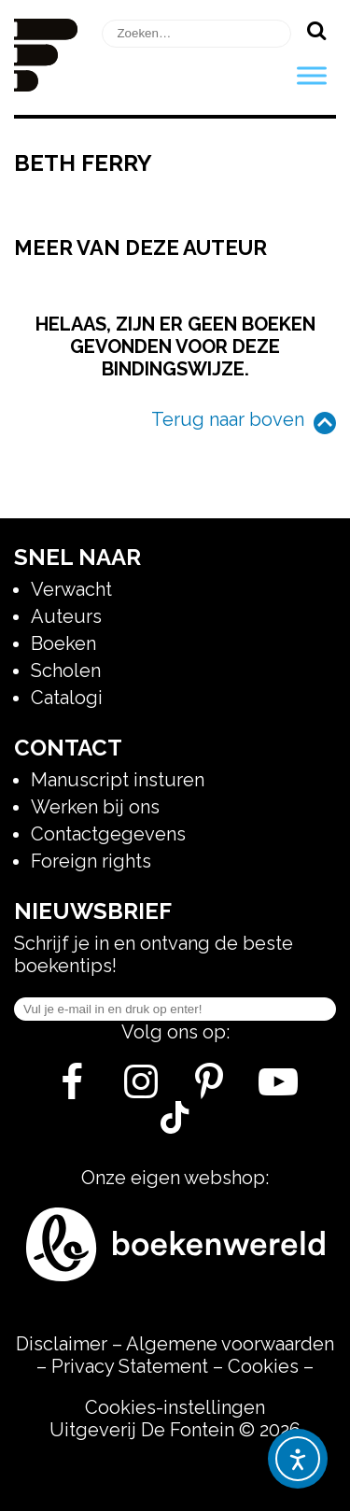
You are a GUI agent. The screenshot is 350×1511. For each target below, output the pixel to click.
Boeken (63, 643)
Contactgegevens (108, 834)
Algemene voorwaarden (230, 1344)
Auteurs (66, 616)
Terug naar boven (227, 419)
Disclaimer (61, 1344)
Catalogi (67, 697)
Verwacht (71, 589)
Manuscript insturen (117, 780)
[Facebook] (71, 1089)
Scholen (66, 670)
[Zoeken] (316, 30)
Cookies (263, 1366)
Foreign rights (91, 861)
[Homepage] (45, 85)
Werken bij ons (95, 807)
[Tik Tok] (174, 1127)
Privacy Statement (129, 1366)
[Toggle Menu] (312, 75)
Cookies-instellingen (175, 1407)
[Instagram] (140, 1089)
